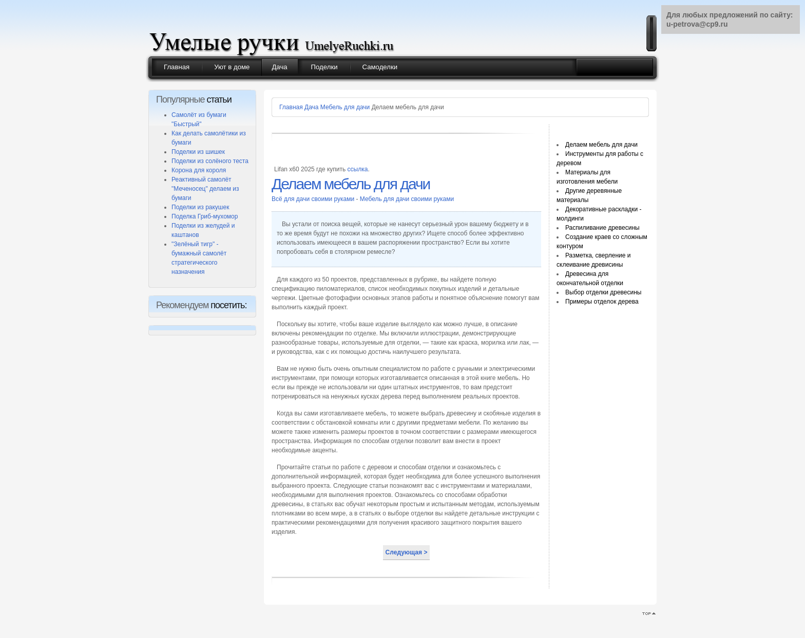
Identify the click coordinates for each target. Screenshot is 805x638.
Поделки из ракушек (200, 207)
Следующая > (407, 552)
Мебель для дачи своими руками (407, 199)
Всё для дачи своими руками (314, 199)
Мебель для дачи (345, 107)
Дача (311, 107)
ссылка (358, 169)
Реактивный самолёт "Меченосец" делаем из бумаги (205, 189)
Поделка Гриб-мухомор (204, 216)
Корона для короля (198, 170)
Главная (291, 107)
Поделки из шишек (198, 151)
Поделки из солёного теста (209, 161)
